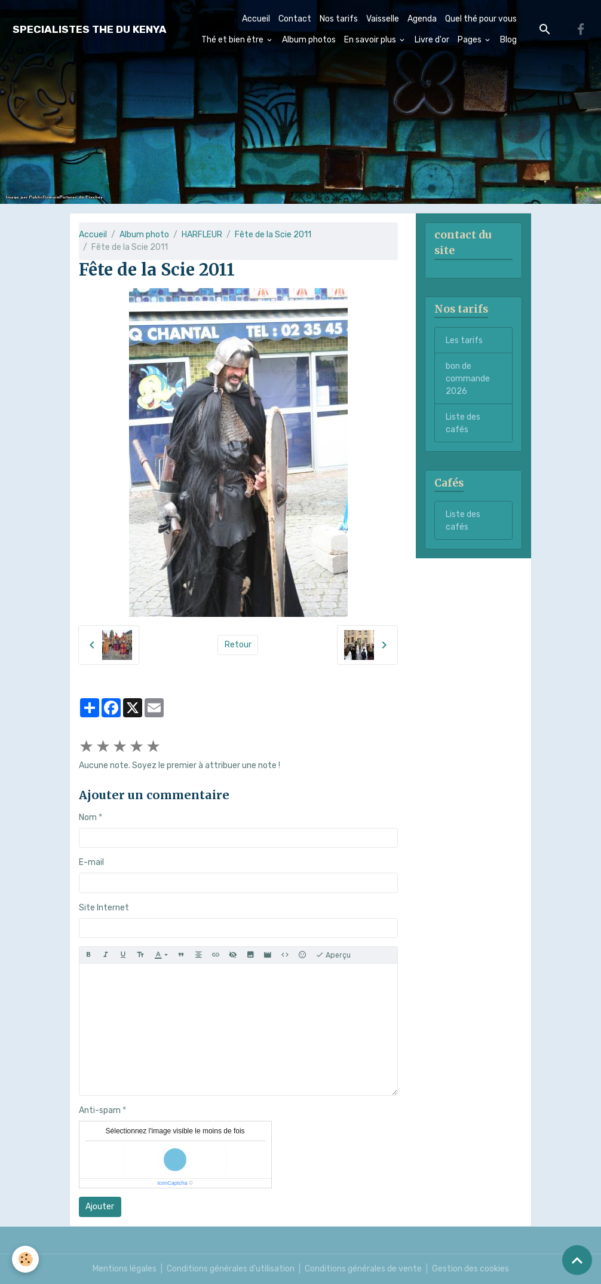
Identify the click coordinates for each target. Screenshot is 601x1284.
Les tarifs (464, 340)
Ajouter (99, 1207)
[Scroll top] (577, 1260)
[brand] (89, 29)
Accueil (256, 19)
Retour (238, 645)
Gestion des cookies (470, 1269)
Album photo (144, 235)
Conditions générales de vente (363, 1269)
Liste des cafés (463, 423)
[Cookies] (25, 1259)
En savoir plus (371, 40)
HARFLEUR (202, 235)
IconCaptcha (172, 1183)
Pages (470, 40)
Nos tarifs (339, 19)
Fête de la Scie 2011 (273, 235)
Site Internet (104, 908)
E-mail (91, 862)
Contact (294, 19)
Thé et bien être (233, 40)
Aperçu (333, 955)
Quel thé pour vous (481, 19)
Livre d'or (432, 40)
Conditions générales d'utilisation (231, 1269)
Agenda (422, 19)
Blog (508, 40)
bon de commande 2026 (468, 378)
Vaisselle (382, 19)
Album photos (309, 40)
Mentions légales (125, 1269)
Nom (88, 817)
